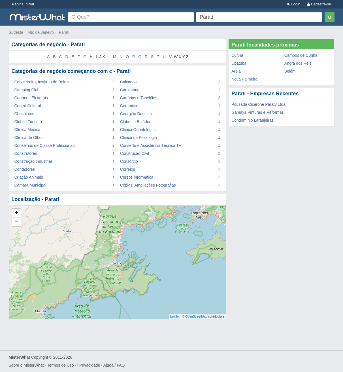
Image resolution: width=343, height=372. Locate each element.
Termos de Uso (60, 365)
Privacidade (89, 365)
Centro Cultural (27, 105)
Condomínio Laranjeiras (252, 120)
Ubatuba (238, 63)
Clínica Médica (27, 129)
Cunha (237, 55)
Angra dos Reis (298, 63)
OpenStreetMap (196, 316)
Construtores (25, 153)
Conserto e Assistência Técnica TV (151, 145)
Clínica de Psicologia (138, 137)
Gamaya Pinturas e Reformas (257, 112)
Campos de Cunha (301, 55)
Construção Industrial (33, 161)
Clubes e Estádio (135, 121)
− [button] (16, 221)
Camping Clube (28, 90)
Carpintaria (129, 90)
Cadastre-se (319, 4)
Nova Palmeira (244, 79)
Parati (64, 32)
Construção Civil (134, 153)
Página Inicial (23, 4)
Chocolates (24, 113)
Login (293, 4)
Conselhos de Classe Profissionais (45, 145)
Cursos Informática (136, 177)
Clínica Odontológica (138, 129)
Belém (290, 71)
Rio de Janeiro (41, 32)
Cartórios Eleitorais (31, 98)
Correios (127, 169)
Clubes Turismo (28, 121)
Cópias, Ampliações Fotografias (148, 185)
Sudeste (16, 32)
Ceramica (128, 105)
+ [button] (16, 213)
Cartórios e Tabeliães (138, 98)
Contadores (24, 169)
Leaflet (175, 316)
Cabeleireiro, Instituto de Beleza (42, 82)
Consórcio (129, 161)
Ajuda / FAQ (114, 365)
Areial (236, 71)
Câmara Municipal (30, 185)
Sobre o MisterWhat (26, 365)
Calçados (128, 82)
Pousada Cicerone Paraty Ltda (258, 104)
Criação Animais (28, 177)
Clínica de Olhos (29, 137)
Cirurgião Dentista (136, 113)
